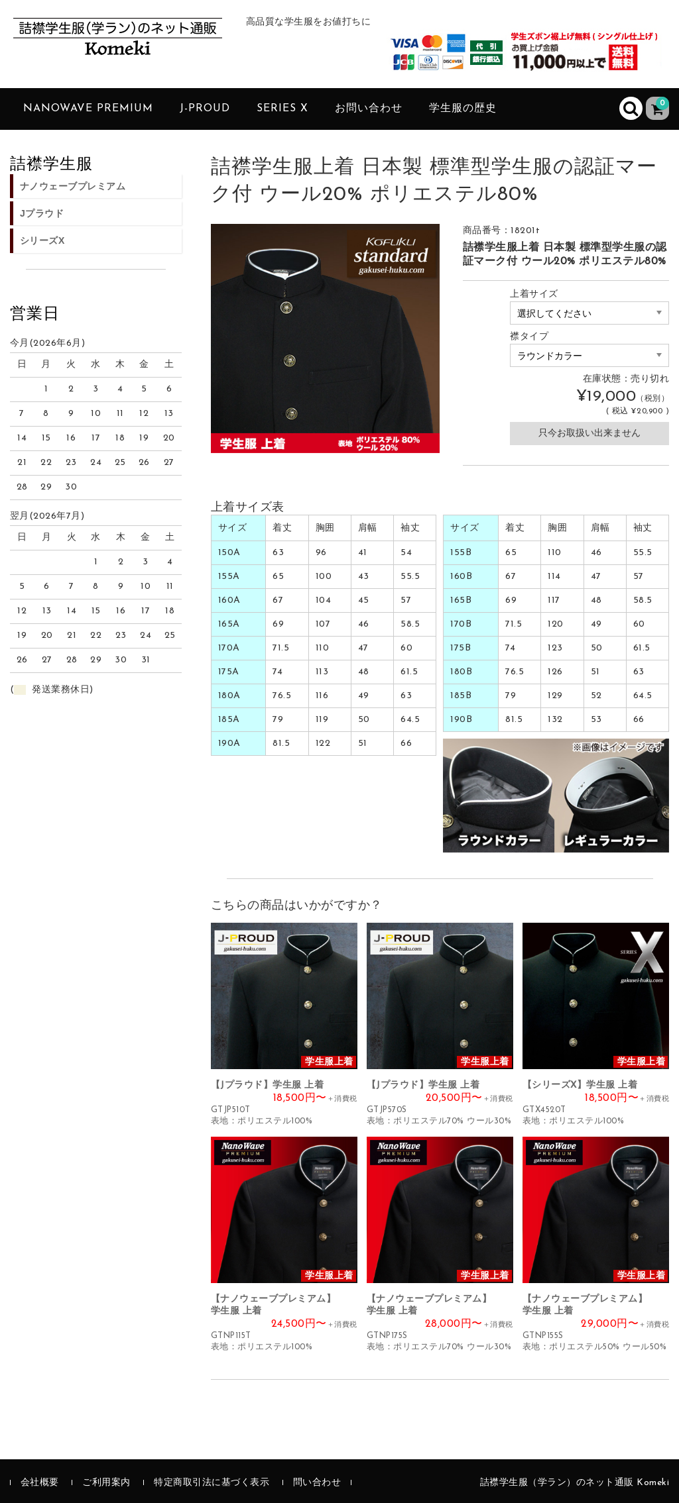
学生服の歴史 (463, 108)
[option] (325, 338)
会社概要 (40, 1483)
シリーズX (42, 240)
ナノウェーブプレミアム (73, 186)
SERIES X (282, 108)
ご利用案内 (106, 1483)
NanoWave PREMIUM (88, 108)
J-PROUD (205, 108)
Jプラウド (42, 213)
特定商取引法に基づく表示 (211, 1483)
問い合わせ (317, 1483)
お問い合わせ (368, 108)
